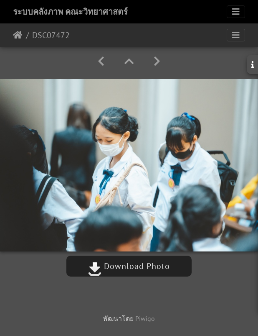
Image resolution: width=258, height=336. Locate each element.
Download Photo (129, 266)
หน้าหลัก (18, 35)
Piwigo (145, 318)
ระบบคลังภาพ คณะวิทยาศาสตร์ (70, 11)
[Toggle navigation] (236, 11)
